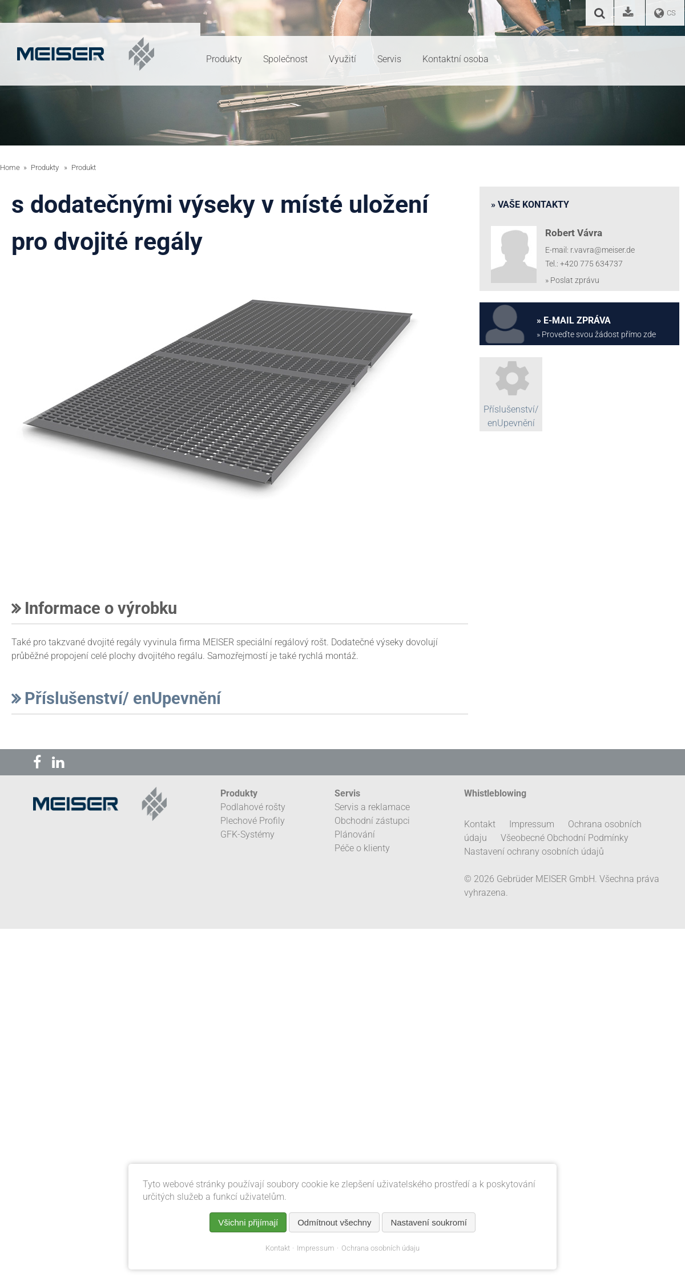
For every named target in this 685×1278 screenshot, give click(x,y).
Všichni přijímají (248, 1222)
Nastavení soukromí (428, 1222)
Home (10, 167)
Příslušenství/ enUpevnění (116, 698)
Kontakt (277, 1248)
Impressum (316, 1248)
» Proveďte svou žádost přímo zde (596, 334)
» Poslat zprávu (572, 280)
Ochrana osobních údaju (380, 1248)
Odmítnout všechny (334, 1222)
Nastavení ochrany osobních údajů (534, 851)
